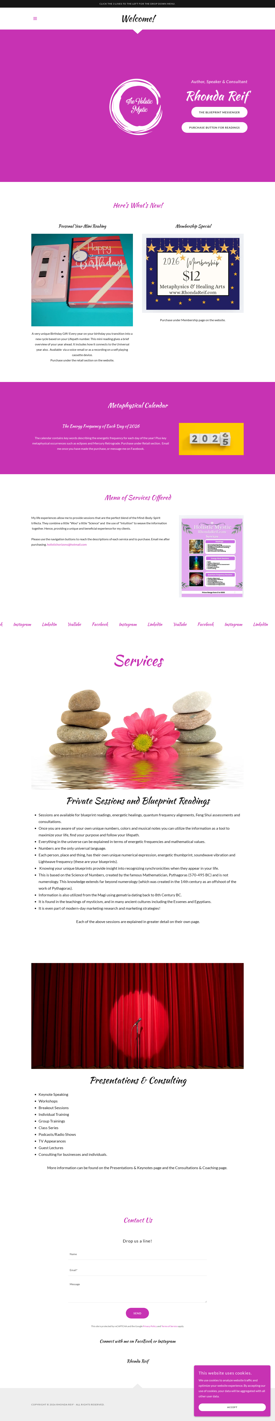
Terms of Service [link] (169, 1326)
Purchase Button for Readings (214, 127)
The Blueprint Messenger (219, 112)
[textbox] (137, 1254)
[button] (35, 18)
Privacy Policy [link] (150, 1326)
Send (137, 1313)
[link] (137, 20)
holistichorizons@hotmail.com (67, 544)
